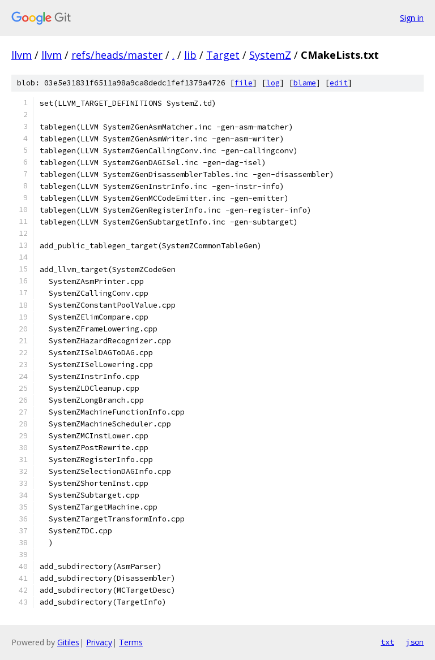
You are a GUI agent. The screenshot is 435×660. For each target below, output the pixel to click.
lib (190, 55)
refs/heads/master (117, 55)
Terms (131, 642)
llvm (21, 55)
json (415, 642)
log (273, 83)
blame (304, 83)
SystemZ (270, 55)
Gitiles (68, 642)
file (243, 83)
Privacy (99, 642)
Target (223, 55)
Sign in (412, 17)
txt (387, 642)
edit (339, 83)
